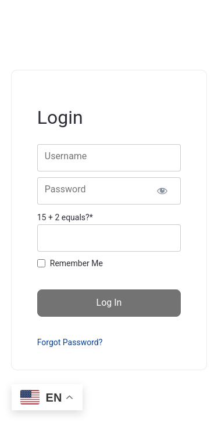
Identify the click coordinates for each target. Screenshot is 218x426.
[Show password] (162, 191)
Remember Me (76, 263)
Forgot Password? (70, 342)
